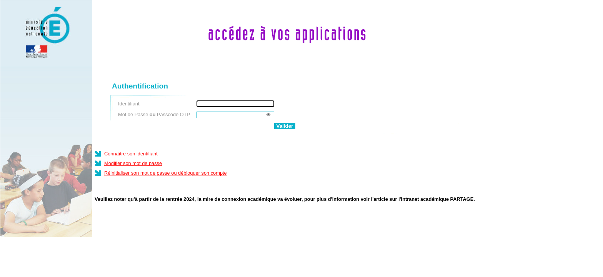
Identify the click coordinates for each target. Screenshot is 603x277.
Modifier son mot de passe (133, 163)
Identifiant (129, 104)
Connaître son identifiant (131, 154)
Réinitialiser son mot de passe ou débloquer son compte (165, 173)
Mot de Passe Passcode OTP (154, 114)
